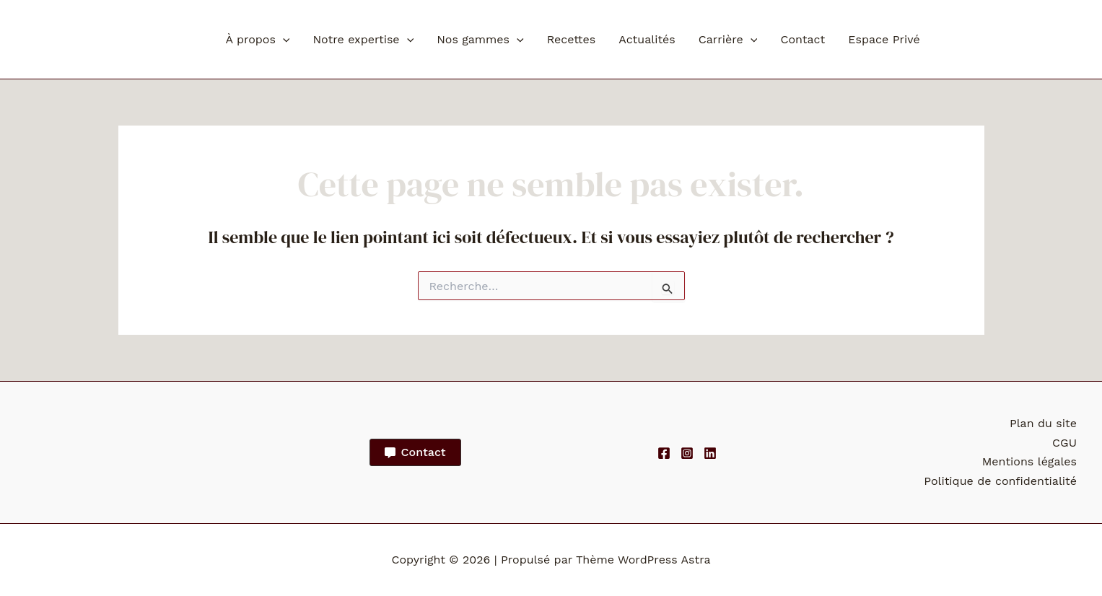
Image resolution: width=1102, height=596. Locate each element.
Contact (802, 39)
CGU (1064, 443)
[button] (283, 40)
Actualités (646, 39)
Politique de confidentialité (1000, 481)
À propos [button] (258, 40)
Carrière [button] (728, 40)
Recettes (571, 39)
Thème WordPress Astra (643, 559)
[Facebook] (663, 453)
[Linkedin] (710, 453)
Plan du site (1043, 423)
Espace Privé (883, 39)
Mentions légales (1029, 461)
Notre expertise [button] (363, 40)
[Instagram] (687, 453)
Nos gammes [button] (480, 40)
